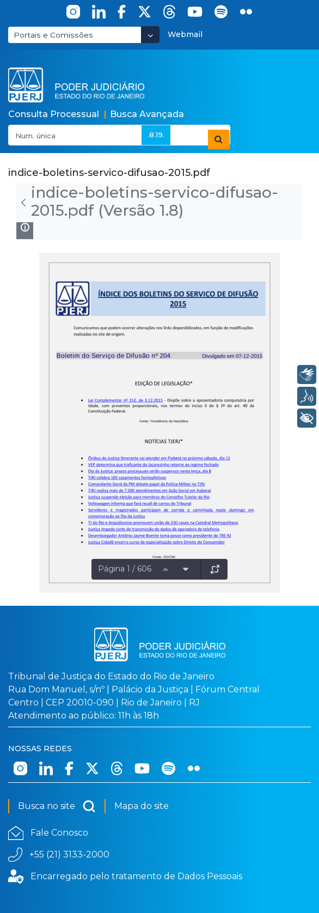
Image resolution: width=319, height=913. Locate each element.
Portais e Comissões (53, 35)
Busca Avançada (147, 114)
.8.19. (156, 134)
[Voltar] (23, 202)
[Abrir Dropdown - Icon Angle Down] (150, 34)
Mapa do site (141, 806)
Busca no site (57, 806)
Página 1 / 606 (124, 569)
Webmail (185, 34)
